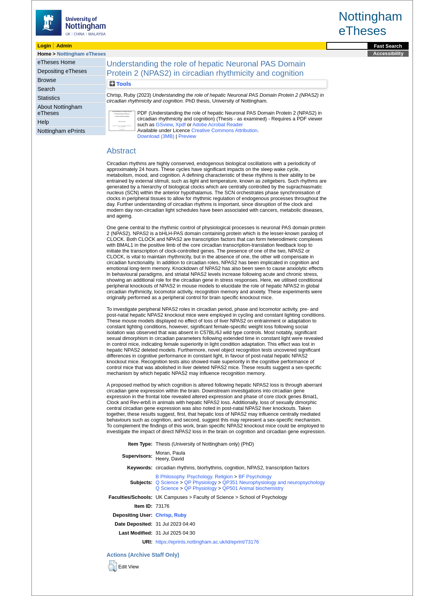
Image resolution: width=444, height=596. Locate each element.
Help (43, 122)
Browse (47, 80)
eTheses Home (57, 62)
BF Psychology (255, 476)
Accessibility (388, 53)
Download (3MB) (156, 136)
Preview (187, 136)
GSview (164, 124)
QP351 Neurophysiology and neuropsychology (274, 482)
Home (45, 54)
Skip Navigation (49, 4)
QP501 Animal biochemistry (253, 488)
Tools (120, 84)
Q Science (167, 482)
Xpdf (181, 124)
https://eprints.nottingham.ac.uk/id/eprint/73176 (207, 542)
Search (47, 89)
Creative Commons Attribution (225, 130)
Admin (64, 46)
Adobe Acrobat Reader (218, 124)
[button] (112, 566)
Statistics (49, 98)
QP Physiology (200, 482)
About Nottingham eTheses (60, 110)
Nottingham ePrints (61, 131)
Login (44, 46)
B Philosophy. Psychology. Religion (194, 476)
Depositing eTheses (62, 71)
